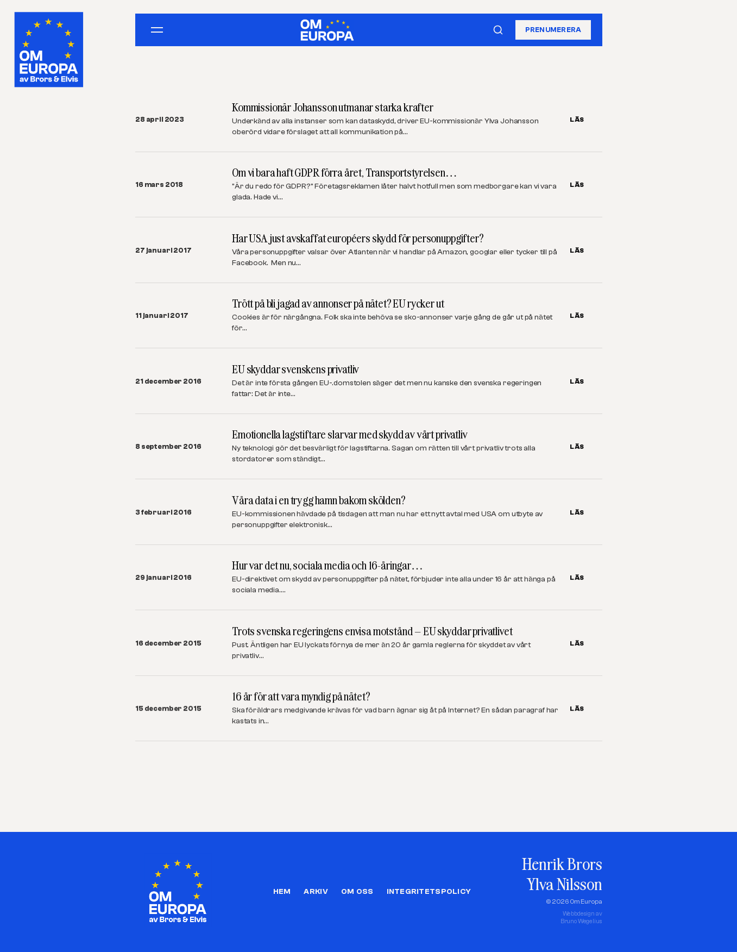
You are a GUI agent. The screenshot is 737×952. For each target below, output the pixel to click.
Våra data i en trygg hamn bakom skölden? (319, 500)
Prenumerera (553, 30)
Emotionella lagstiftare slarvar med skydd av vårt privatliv (350, 434)
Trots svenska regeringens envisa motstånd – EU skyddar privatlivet (372, 631)
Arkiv (315, 891)
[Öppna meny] (157, 30)
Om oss (357, 891)
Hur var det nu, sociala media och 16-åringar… (327, 566)
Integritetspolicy (429, 891)
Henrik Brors (562, 863)
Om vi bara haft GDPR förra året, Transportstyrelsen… (344, 172)
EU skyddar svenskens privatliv (295, 369)
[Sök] (498, 30)
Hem (282, 891)
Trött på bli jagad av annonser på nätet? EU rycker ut (338, 303)
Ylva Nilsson (564, 883)
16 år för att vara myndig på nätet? (301, 697)
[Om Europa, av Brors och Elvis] (49, 47)
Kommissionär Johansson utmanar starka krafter (332, 107)
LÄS (577, 119)
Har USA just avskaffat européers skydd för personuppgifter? (358, 238)
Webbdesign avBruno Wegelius (581, 917)
